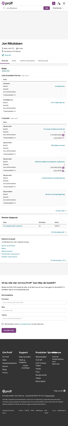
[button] (53, 3)
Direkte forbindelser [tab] (27, 61)
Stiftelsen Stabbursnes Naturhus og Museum (50, 162)
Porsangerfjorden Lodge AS (12, 226)
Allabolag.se (39, 410)
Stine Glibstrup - (20, 396)
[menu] (64, 3)
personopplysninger (24, 324)
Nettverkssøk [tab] (43, 61)
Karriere (5, 366)
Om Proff (5, 357)
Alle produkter (41, 381)
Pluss (38, 372)
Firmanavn (5, 299)
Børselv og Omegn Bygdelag (55, 194)
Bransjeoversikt (41, 375)
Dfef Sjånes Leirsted (58, 145)
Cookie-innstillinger (26, 367)
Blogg (4, 369)
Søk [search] (46, 8)
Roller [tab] (14, 61)
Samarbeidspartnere (9, 363)
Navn (3, 307)
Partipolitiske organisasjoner (11, 254)
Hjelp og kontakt (24, 357)
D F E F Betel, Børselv (58, 102)
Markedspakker (41, 357)
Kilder (4, 360)
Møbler (4, 248)
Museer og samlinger (8, 245)
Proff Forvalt (46, 412)
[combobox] (24, 8)
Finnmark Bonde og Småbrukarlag (53, 178)
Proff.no (21, 410)
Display (38, 369)
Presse (5, 373)
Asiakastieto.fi (61, 410)
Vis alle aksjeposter (58, 232)
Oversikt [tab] (5, 61)
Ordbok (38, 378)
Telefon (4, 315)
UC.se (54, 410)
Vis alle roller (61, 211)
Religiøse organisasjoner (9, 257)
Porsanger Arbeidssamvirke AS (54, 129)
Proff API (39, 360)
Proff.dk (27, 410)
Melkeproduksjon (7, 251)
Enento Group (50, 396)
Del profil (6, 55)
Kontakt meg (9, 330)
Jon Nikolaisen (60, 86)
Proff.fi (32, 410)
